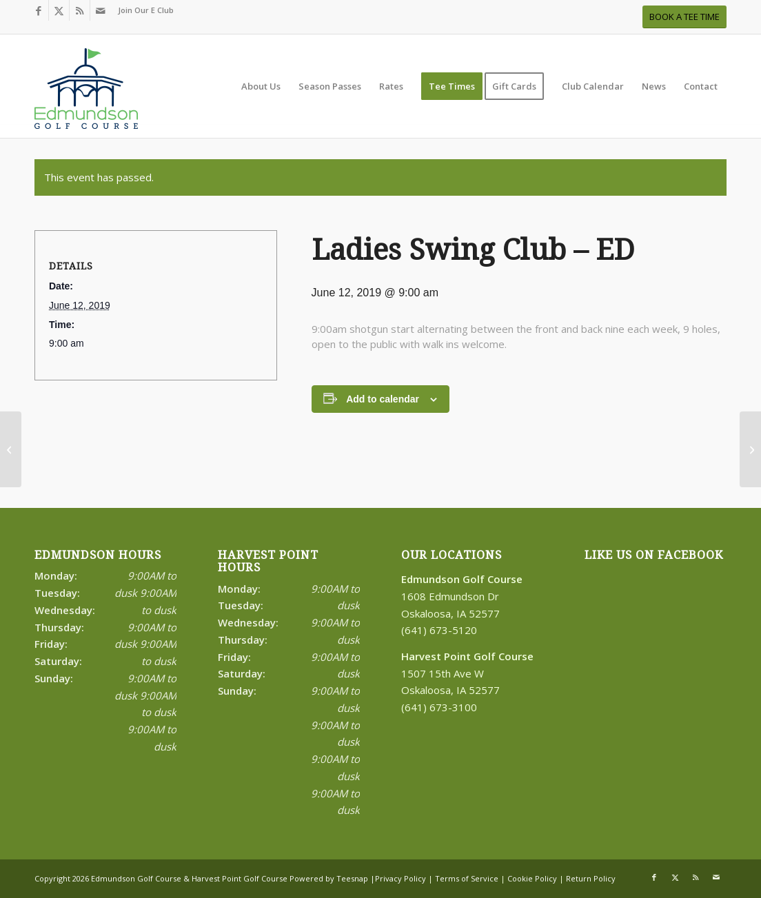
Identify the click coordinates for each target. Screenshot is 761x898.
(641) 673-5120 (439, 630)
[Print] (86, 93)
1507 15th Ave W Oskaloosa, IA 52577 (467, 673)
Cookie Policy (532, 878)
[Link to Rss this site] (80, 10)
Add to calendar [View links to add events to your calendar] (382, 399)
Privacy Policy (400, 878)
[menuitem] (142, 10)
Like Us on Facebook (654, 555)
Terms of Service (466, 878)
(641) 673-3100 (439, 707)
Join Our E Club (146, 10)
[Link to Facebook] (38, 10)
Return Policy (591, 878)
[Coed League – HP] (750, 449)
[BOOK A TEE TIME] (684, 17)
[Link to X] (59, 10)
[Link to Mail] (100, 10)
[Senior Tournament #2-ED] (10, 449)
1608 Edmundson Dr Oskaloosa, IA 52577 (461, 596)
